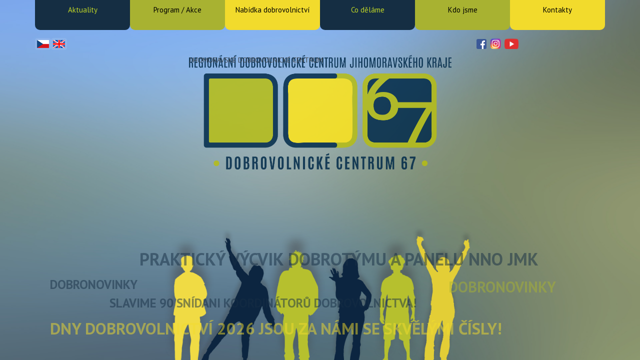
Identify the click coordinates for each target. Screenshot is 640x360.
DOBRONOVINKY (94, 284)
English (59, 44)
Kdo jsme (463, 9)
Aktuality (83, 9)
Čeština (43, 44)
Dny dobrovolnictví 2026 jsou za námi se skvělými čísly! (276, 328)
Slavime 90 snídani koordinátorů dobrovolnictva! (263, 303)
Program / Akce (178, 9)
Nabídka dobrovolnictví (273, 9)
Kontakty (557, 9)
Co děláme (367, 9)
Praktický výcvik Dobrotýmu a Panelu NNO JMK (339, 259)
